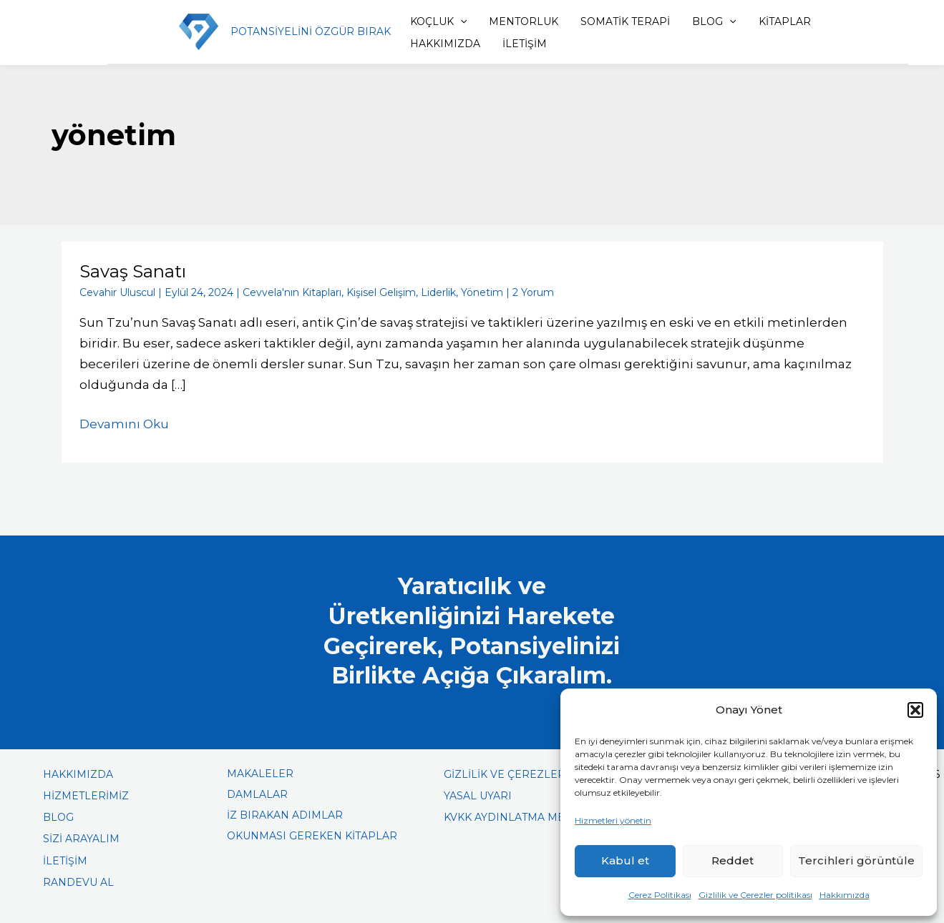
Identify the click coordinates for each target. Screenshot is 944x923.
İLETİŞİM (524, 43)
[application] (460, 21)
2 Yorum (533, 292)
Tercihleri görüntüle (856, 860)
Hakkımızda (844, 894)
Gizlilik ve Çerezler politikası (755, 894)
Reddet (732, 860)
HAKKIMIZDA (445, 43)
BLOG (714, 21)
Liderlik (438, 292)
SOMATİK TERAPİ (625, 21)
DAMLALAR (257, 794)
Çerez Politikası (659, 894)
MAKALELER (260, 773)
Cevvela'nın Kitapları (292, 292)
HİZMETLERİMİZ (86, 795)
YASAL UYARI (478, 795)
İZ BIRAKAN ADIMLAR (285, 815)
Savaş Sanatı (132, 271)
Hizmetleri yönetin (613, 820)
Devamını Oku (124, 422)
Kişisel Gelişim (381, 292)
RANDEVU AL (78, 882)
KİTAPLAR (785, 21)
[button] (915, 710)
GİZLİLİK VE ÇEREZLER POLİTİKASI (535, 774)
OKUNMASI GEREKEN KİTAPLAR (312, 835)
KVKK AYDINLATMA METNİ (513, 817)
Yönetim (482, 292)
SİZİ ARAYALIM (81, 838)
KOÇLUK (438, 21)
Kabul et (625, 860)
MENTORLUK (523, 21)
